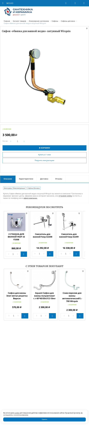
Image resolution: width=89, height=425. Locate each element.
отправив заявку (65, 196)
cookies (16, 413)
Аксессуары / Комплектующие (14, 188)
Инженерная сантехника (39, 21)
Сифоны (55, 21)
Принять (44, 419)
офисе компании (30, 198)
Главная (7, 21)
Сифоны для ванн (68, 21)
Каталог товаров (19, 21)
